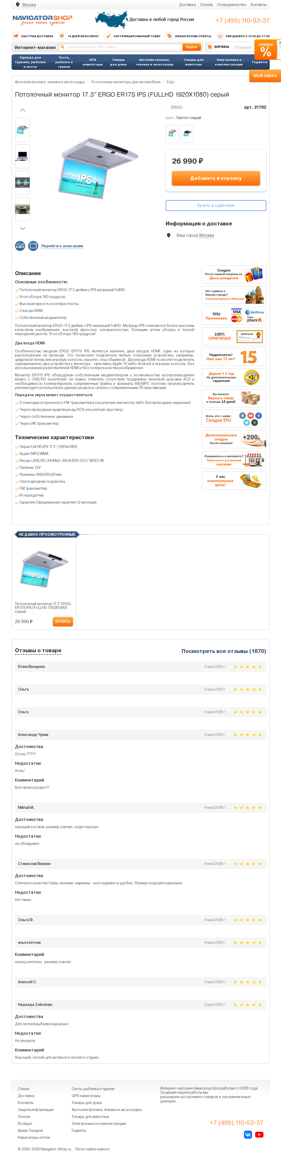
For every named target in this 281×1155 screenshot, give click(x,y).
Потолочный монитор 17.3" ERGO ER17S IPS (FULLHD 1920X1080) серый (43, 608)
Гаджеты (259, 62)
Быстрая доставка (32, 36)
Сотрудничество (231, 5)
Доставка (187, 5)
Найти (191, 47)
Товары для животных (193, 62)
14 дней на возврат (78, 36)
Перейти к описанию (62, 246)
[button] (23, 110)
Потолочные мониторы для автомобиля (125, 82)
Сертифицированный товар (132, 36)
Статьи (23, 1089)
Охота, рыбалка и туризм (64, 62)
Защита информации (35, 1110)
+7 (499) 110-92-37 (243, 20)
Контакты (259, 5)
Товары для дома (118, 62)
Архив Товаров (30, 1130)
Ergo (170, 82)
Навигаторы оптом (34, 1137)
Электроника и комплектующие (229, 62)
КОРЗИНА (221, 47)
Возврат (25, 1124)
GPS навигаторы (93, 62)
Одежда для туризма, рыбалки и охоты (30, 62)
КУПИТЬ (62, 622)
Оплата (206, 5)
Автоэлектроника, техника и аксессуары (154, 62)
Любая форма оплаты (188, 36)
